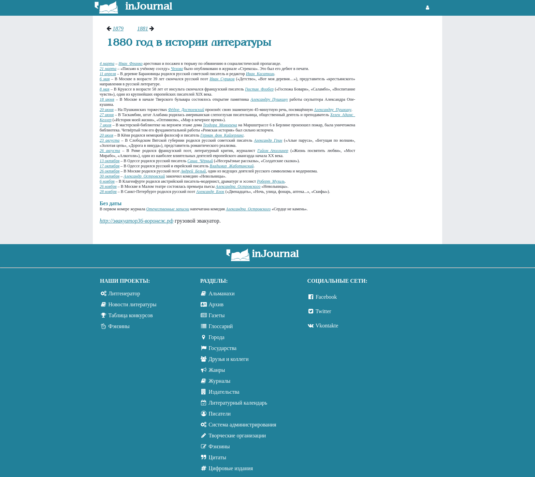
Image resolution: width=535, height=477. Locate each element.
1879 (118, 28)
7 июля (105, 125)
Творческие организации (237, 435)
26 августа (110, 150)
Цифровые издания (230, 468)
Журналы (219, 381)
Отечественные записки (167, 209)
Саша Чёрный (200, 160)
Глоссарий (220, 326)
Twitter (323, 311)
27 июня (107, 114)
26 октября (109, 171)
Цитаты (217, 457)
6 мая (105, 78)
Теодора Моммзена (220, 125)
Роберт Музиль (271, 181)
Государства (222, 348)
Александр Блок (210, 191)
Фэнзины (119, 326)
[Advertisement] (402, 128)
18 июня (107, 99)
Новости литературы (133, 304)
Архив (215, 304)
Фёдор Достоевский (186, 109)
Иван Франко (130, 63)
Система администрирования (242, 424)
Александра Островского (238, 186)
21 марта (108, 68)
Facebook (326, 297)
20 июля (106, 135)
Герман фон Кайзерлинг (222, 135)
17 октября (109, 166)
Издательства (223, 392)
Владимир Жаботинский (231, 166)
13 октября (109, 160)
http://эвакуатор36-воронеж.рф (136, 221)
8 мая (105, 89)
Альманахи (221, 293)
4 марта (107, 63)
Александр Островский (144, 176)
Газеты (216, 315)
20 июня (107, 109)
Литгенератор (124, 293)
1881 (142, 28)
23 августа (109, 140)
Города (216, 337)
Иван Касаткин (260, 73)
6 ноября (107, 181)
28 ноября (108, 191)
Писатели (219, 414)
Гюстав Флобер (259, 89)
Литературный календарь (237, 403)
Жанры (216, 370)
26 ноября (108, 186)
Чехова (177, 68)
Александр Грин (268, 140)
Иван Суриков (221, 78)
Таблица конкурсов (131, 315)
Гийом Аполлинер (272, 150)
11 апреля (108, 73)
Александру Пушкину (269, 99)
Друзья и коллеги (228, 359)
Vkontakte (327, 325)
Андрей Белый (193, 171)
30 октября (109, 176)
